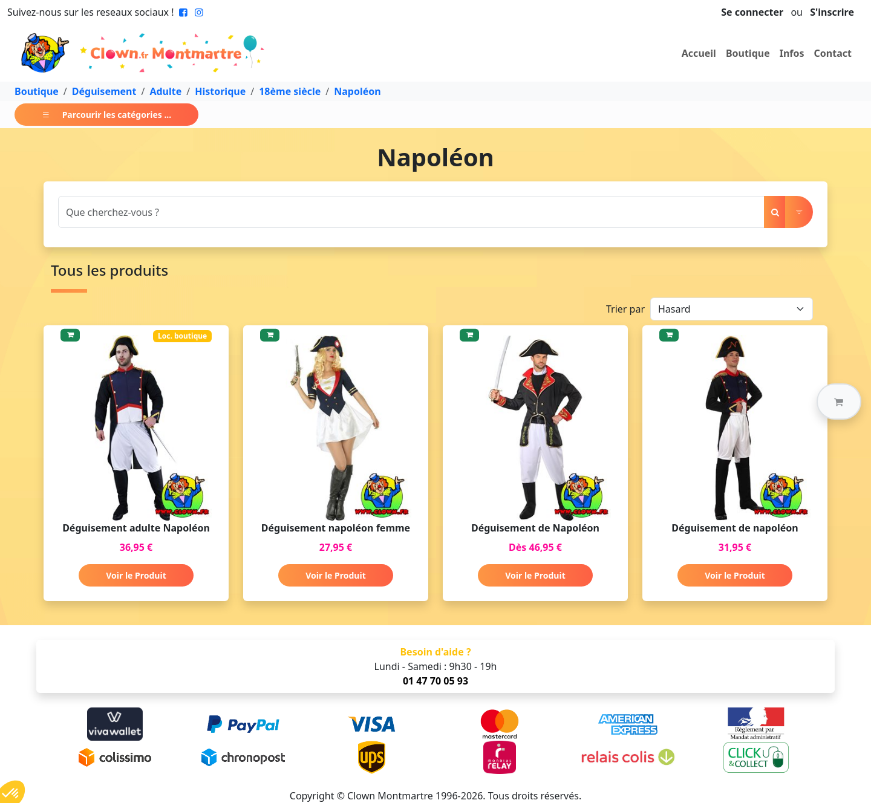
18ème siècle (290, 91)
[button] (839, 401)
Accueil (699, 53)
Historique (220, 91)
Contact (833, 53)
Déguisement (104, 91)
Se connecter (752, 12)
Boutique (748, 53)
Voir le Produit (136, 575)
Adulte (165, 91)
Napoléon (357, 91)
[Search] (411, 212)
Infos (792, 53)
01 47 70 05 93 (435, 681)
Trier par (625, 309)
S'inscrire (832, 12)
